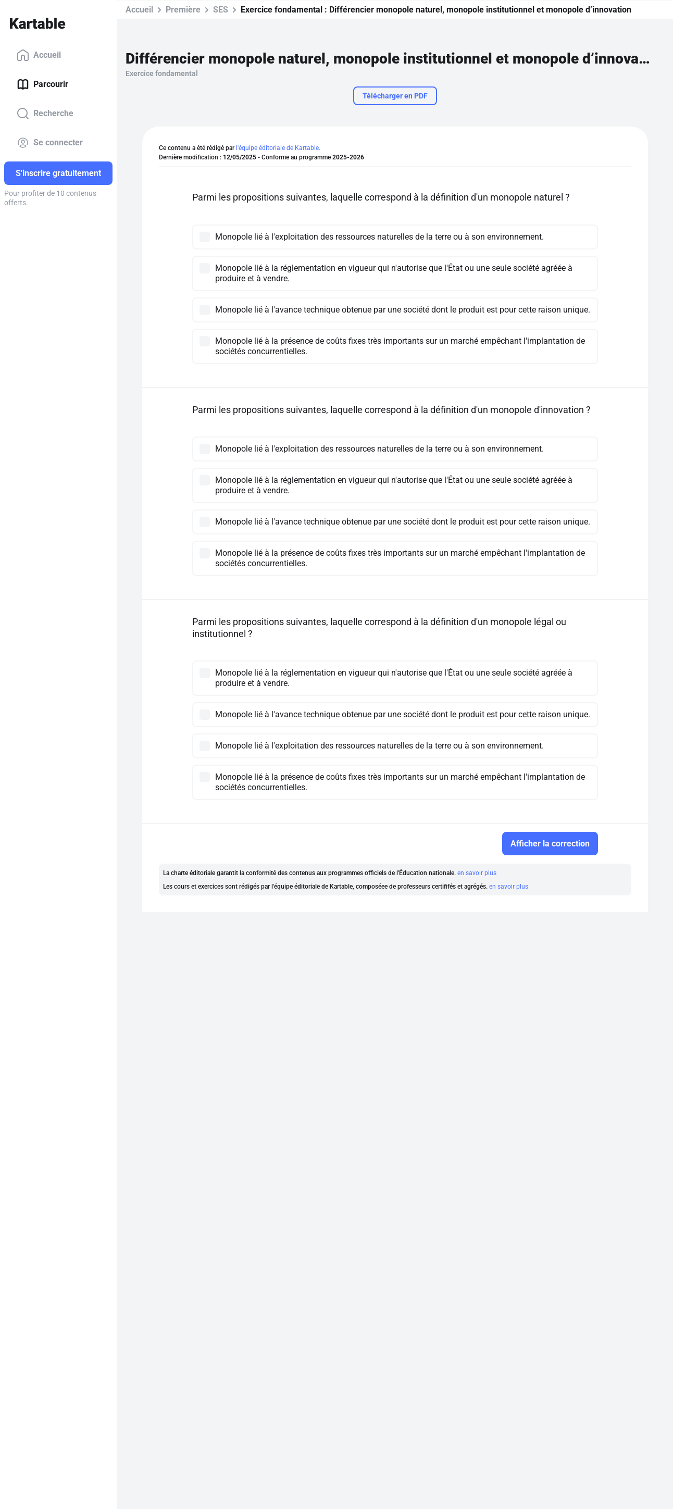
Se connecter (50, 142)
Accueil (39, 55)
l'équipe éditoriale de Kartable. (278, 148)
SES (220, 10)
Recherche (45, 113)
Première (183, 10)
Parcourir (42, 84)
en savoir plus (476, 873)
